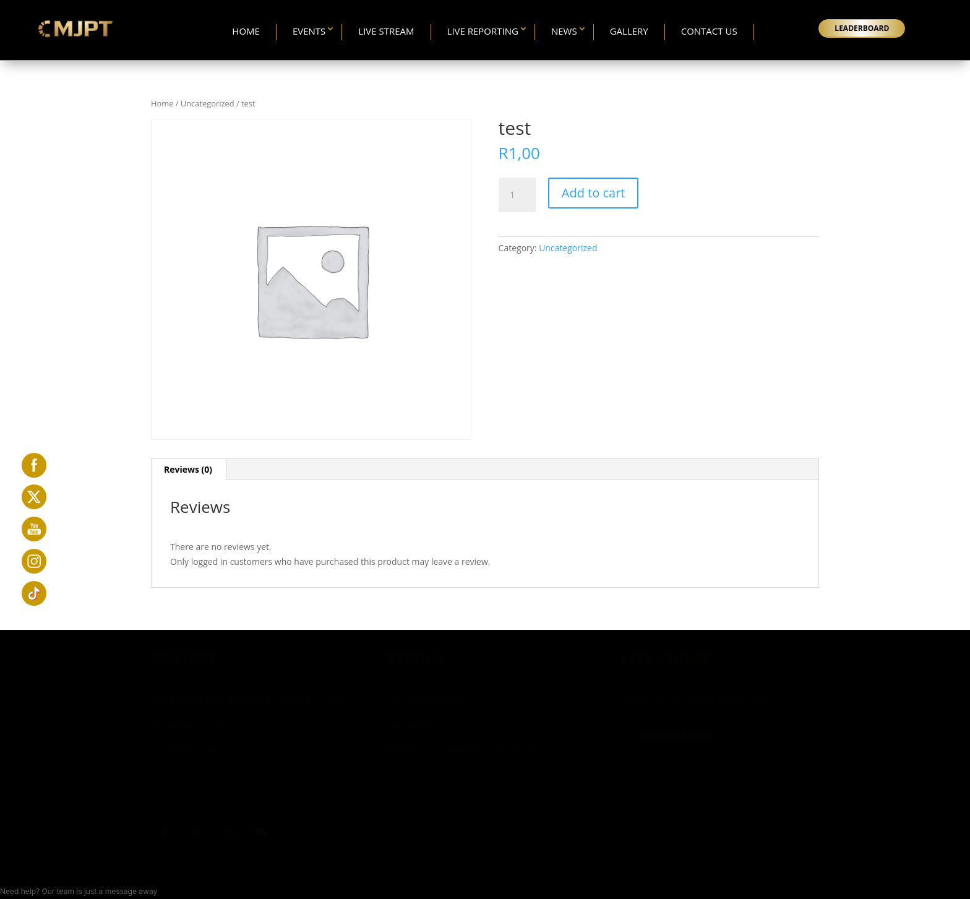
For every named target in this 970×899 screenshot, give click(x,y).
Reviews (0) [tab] (188, 469)
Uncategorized (207, 103)
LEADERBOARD (862, 28)
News (564, 31)
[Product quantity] (517, 195)
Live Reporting (482, 31)
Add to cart (593, 192)
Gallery (629, 31)
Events (309, 31)
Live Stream (386, 31)
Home (246, 31)
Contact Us (709, 31)
